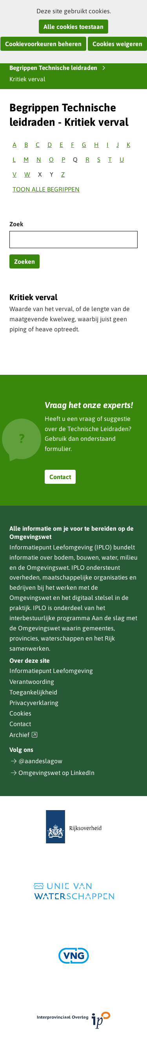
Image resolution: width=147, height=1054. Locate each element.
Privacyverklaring (33, 702)
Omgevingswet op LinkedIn (56, 772)
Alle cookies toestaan (73, 26)
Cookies (20, 713)
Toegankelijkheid (33, 692)
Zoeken (24, 261)
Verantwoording (31, 681)
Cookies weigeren (117, 43)
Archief (23, 735)
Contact (60, 476)
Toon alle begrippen (46, 189)
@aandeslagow (40, 760)
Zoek (16, 223)
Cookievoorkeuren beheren (43, 43)
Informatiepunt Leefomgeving (51, 670)
